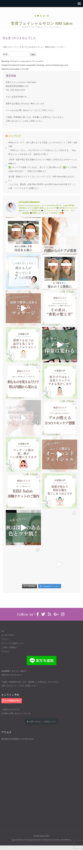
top (2, 631)
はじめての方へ (8, 635)
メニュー (5, 639)
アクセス (5, 651)
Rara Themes (43, 839)
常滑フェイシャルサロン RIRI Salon (41, 23)
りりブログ (14, 136)
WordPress (66, 839)
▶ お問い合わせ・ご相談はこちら (41, 721)
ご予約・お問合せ (9, 647)
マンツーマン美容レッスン (12, 643)
